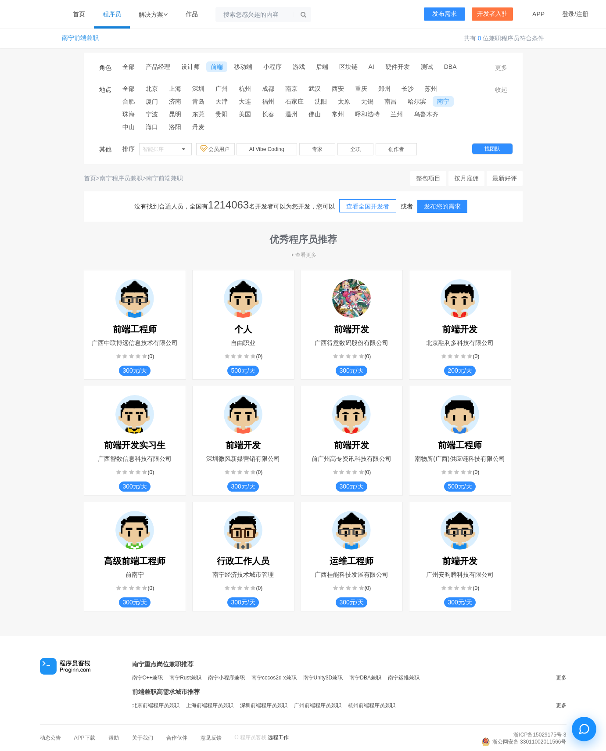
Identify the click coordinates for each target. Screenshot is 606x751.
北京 (152, 88)
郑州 (384, 88)
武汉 (314, 88)
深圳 (198, 88)
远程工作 (278, 737)
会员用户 (215, 148)
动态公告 (50, 737)
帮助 (113, 737)
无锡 (367, 101)
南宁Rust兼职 (185, 678)
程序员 (112, 14)
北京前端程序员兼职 (155, 705)
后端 (322, 66)
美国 (245, 114)
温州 (291, 114)
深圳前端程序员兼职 (263, 705)
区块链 (348, 66)
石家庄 (294, 101)
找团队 (492, 149)
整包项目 (428, 178)
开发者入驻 (492, 14)
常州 (338, 114)
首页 (79, 14)
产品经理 (158, 66)
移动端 (243, 66)
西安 (338, 88)
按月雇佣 (466, 178)
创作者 (396, 149)
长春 (268, 114)
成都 (268, 88)
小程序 (272, 66)
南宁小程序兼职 (226, 678)
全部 (128, 66)
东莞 (198, 114)
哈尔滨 (417, 101)
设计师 (190, 66)
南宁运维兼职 (404, 678)
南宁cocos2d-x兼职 (274, 678)
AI (371, 66)
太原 (344, 101)
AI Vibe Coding (266, 149)
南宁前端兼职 (80, 38)
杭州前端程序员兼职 (371, 705)
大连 (245, 101)
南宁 (443, 101)
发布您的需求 (442, 206)
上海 (175, 88)
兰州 (397, 114)
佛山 (314, 114)
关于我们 (142, 737)
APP (538, 14)
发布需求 (444, 14)
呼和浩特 (367, 114)
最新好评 (504, 178)
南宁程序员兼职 (121, 178)
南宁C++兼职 (147, 678)
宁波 (152, 114)
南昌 (390, 101)
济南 (175, 101)
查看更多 (303, 255)
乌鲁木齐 (426, 114)
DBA (450, 66)
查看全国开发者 (367, 206)
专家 (317, 149)
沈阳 (321, 101)
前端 (217, 66)
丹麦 (198, 126)
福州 (268, 101)
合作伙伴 (176, 737)
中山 (128, 126)
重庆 (361, 88)
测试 (427, 66)
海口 (152, 126)
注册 (582, 14)
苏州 (431, 88)
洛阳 (175, 126)
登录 (568, 14)
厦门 (152, 101)
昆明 (175, 114)
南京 (291, 88)
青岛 (198, 101)
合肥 (128, 101)
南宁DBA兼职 (365, 678)
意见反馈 (211, 737)
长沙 (408, 88)
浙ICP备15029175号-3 (539, 734)
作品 (192, 14)
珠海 (128, 114)
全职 (355, 149)
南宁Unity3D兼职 (323, 678)
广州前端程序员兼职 (317, 705)
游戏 (299, 66)
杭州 (245, 88)
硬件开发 (397, 66)
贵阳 (221, 114)
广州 (221, 88)
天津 (221, 101)
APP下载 (84, 737)
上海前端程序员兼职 (209, 705)
